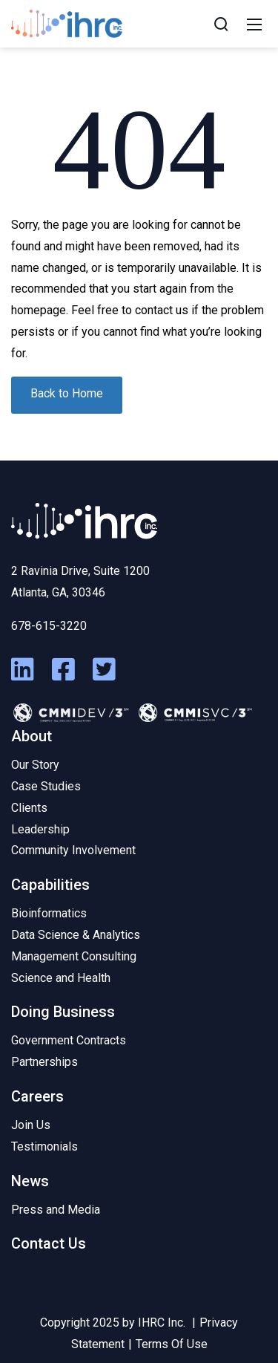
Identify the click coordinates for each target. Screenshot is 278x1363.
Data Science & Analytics (75, 935)
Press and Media (55, 1210)
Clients (29, 808)
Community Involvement (73, 850)
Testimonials (44, 1146)
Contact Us (48, 1243)
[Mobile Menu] (254, 23)
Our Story (35, 765)
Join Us (30, 1125)
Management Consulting (73, 956)
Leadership (40, 829)
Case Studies (46, 786)
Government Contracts (68, 1040)
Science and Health (60, 978)
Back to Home (66, 393)
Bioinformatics (49, 913)
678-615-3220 (49, 626)
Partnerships (44, 1062)
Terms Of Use (172, 1344)
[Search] (220, 23)
